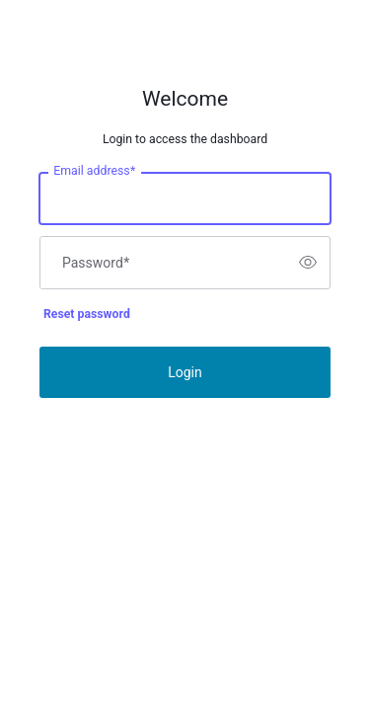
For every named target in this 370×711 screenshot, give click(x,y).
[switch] (308, 262)
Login (185, 372)
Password (95, 263)
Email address (94, 171)
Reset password (86, 314)
